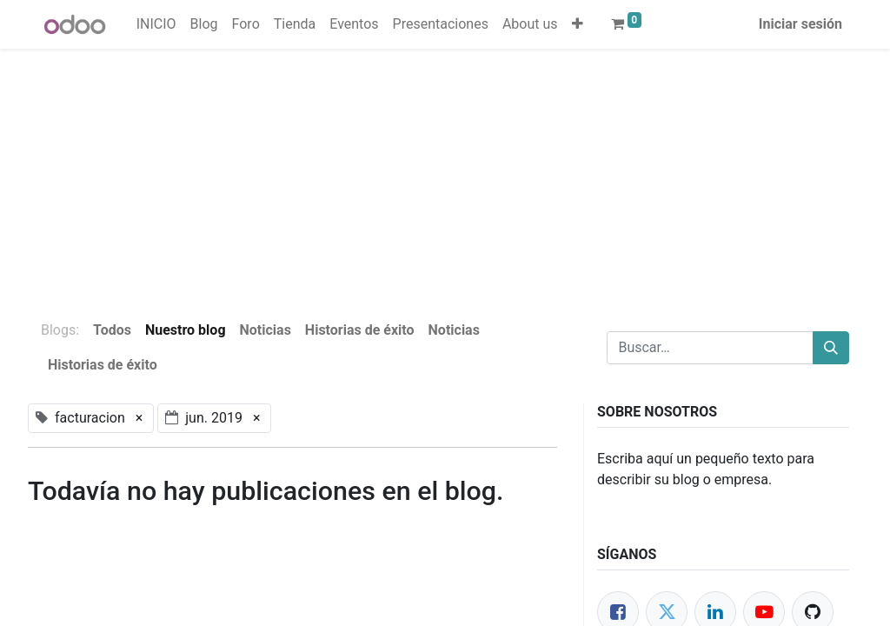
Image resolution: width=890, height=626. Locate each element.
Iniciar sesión (800, 24)
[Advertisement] (445, 170)
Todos (112, 330)
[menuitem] (156, 24)
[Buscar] (831, 347)
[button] (577, 24)
